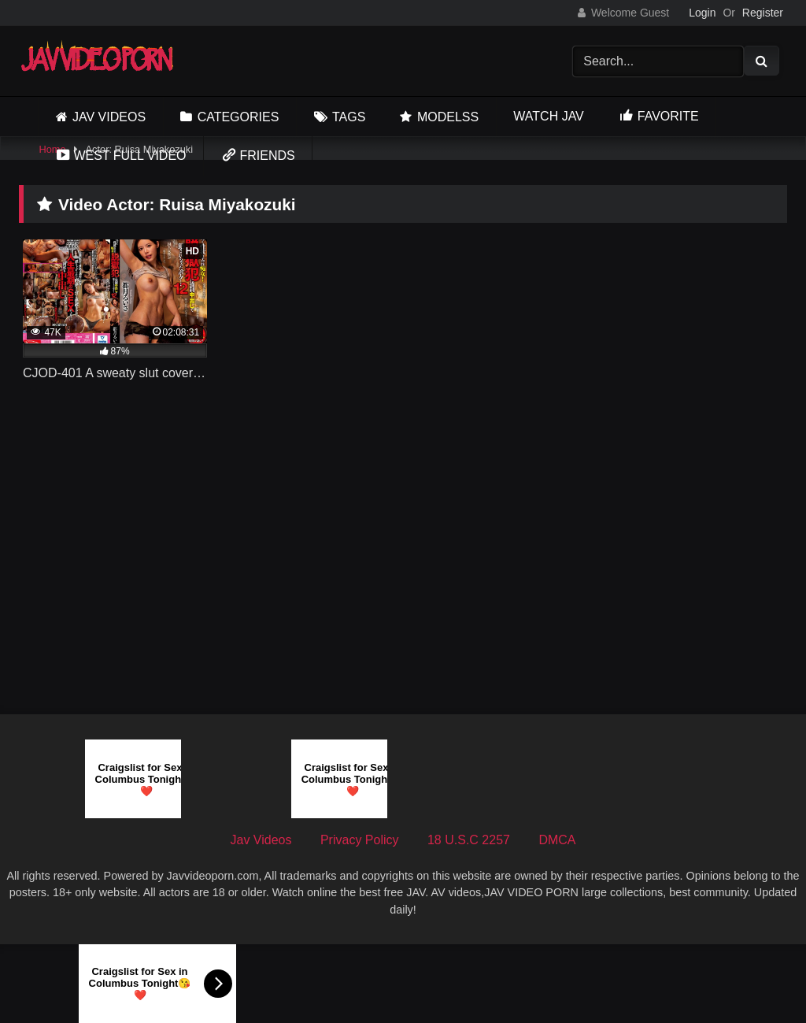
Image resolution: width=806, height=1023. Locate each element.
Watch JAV (548, 116)
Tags (348, 117)
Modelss (448, 117)
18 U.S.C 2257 (468, 840)
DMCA (556, 840)
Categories (238, 117)
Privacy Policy (359, 840)
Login (702, 12)
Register (762, 12)
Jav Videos (109, 117)
